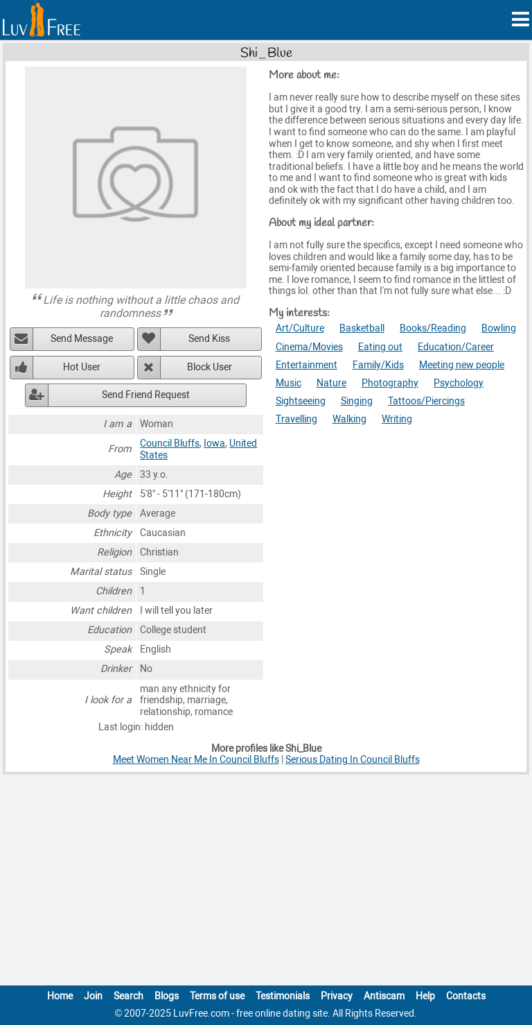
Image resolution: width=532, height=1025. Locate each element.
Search (128, 996)
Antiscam (384, 996)
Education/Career (456, 347)
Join (93, 996)
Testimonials (283, 996)
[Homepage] (41, 20)
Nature (331, 383)
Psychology (459, 383)
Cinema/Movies (309, 347)
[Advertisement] (266, 883)
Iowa (214, 443)
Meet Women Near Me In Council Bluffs (196, 760)
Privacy (337, 996)
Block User (209, 367)
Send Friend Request (146, 395)
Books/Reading (433, 328)
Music (288, 383)
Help (425, 996)
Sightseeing (301, 401)
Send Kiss (209, 339)
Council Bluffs (170, 443)
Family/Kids (378, 365)
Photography (390, 383)
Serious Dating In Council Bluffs (352, 760)
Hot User (81, 367)
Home (60, 996)
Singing (357, 401)
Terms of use (217, 996)
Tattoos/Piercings (426, 401)
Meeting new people (461, 365)
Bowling (498, 328)
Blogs (166, 996)
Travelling (296, 419)
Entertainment (306, 365)
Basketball (361, 328)
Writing (397, 419)
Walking (349, 419)
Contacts (466, 996)
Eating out (380, 347)
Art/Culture (300, 328)
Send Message (82, 339)
